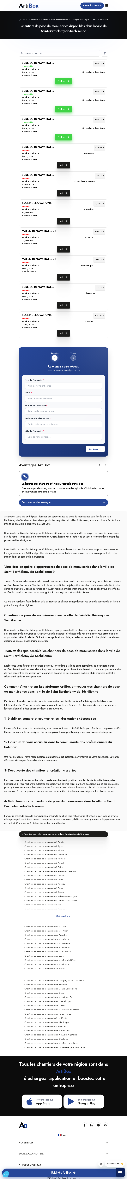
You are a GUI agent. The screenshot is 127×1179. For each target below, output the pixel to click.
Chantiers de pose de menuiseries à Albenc (44, 850)
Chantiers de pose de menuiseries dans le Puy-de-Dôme (50, 960)
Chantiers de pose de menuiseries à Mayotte (44, 1026)
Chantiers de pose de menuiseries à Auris (43, 904)
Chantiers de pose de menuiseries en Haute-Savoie (47, 951)
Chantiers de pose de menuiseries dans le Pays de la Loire (51, 1043)
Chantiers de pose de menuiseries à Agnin (43, 846)
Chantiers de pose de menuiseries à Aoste (43, 879)
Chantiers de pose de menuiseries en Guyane (45, 1005)
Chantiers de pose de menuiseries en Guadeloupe (47, 1001)
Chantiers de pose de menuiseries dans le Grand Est (48, 997)
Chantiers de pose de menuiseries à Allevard (44, 858)
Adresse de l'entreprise (35, 405)
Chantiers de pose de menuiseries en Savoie (44, 968)
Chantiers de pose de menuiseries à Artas (43, 888)
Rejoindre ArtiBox (92, 5)
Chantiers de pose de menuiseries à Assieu (44, 892)
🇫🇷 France (63, 1135)
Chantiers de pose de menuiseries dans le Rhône (46, 964)
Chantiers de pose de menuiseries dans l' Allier (46, 930)
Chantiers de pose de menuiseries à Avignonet (45, 909)
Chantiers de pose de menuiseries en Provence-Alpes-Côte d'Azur (54, 1047)
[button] (100, 465)
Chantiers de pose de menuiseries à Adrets (44, 842)
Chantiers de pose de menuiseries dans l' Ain (45, 926)
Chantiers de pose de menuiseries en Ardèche (45, 935)
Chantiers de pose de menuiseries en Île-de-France (47, 1013)
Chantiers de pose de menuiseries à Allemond (45, 854)
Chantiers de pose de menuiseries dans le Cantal (46, 939)
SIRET (28, 392)
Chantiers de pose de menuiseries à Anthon (44, 875)
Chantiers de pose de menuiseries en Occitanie (46, 1039)
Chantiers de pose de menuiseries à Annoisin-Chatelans (50, 871)
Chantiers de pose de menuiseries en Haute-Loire (47, 947)
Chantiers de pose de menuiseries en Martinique (46, 1022)
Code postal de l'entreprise (37, 418)
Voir (63, 165)
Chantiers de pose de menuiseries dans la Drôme (47, 943)
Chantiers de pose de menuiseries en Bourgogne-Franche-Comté (54, 980)
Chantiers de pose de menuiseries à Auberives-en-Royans (50, 896)
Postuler (63, 81)
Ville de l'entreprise (34, 431)
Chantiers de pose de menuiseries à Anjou (43, 867)
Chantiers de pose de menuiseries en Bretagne (45, 984)
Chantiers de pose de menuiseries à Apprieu (44, 883)
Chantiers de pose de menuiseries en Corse (44, 993)
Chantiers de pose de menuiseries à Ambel (44, 863)
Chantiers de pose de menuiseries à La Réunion (46, 1018)
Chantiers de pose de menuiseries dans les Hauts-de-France (51, 1009)
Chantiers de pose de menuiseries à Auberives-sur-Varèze (50, 900)
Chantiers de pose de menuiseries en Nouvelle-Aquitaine (50, 1034)
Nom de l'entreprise (33, 380)
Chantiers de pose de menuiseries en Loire (44, 955)
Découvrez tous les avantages (63, 502)
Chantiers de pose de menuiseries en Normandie (47, 1030)
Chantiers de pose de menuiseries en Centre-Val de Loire (50, 988)
